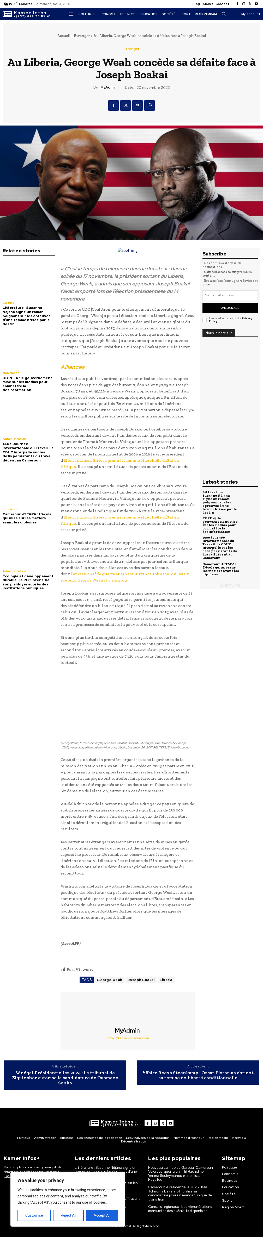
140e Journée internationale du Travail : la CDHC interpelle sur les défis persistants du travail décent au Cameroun (28, 452)
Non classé (11, 372)
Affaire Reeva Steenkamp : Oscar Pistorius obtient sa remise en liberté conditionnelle (198, 1075)
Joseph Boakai (141, 980)
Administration (14, 438)
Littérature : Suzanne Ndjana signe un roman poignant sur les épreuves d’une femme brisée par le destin (27, 315)
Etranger (82, 35)
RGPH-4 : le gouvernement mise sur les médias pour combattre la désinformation (27, 384)
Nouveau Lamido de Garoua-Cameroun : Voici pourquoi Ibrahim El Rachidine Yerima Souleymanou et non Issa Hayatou (181, 1173)
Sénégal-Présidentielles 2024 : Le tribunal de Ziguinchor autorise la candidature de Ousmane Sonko (65, 1078)
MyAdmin (108, 87)
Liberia (166, 980)
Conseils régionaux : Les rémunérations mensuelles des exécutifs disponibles (180, 1208)
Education (10, 509)
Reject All (68, 1215)
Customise (34, 1215)
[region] (67, 1199)
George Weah (109, 980)
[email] (230, 295)
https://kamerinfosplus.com (127, 1038)
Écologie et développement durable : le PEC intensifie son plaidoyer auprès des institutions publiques (28, 582)
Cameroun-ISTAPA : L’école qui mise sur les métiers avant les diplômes (27, 518)
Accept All (102, 1215)
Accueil (63, 35)
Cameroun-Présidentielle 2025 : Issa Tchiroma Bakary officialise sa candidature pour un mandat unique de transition (180, 1193)
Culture (8, 302)
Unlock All (230, 308)
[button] (224, 14)
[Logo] (27, 14)
